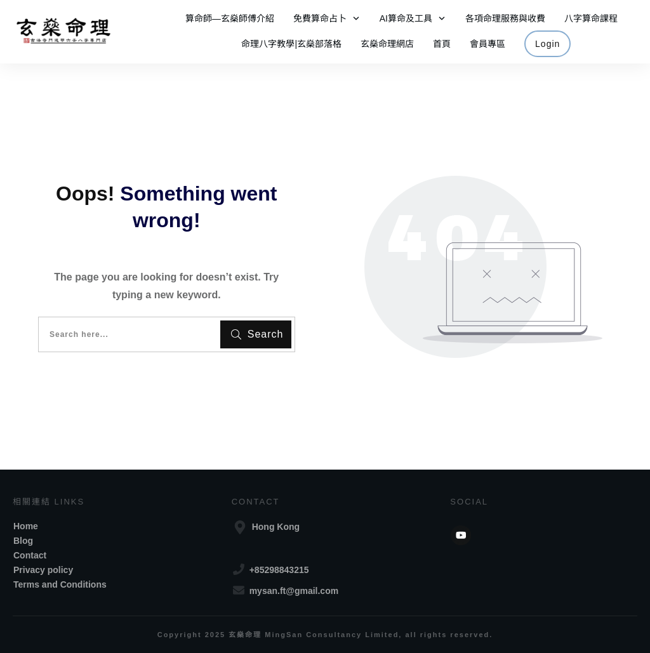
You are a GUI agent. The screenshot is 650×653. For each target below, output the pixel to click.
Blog (23, 541)
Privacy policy (43, 570)
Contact (29, 555)
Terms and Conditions (60, 584)
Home (25, 526)
